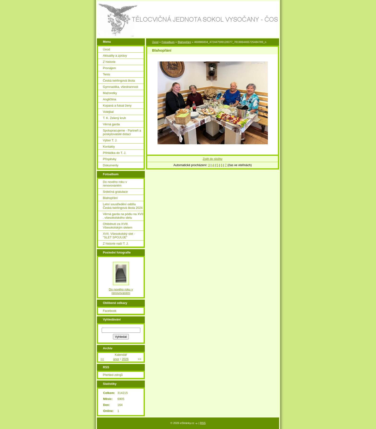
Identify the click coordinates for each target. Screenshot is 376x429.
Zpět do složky (213, 159)
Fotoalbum (168, 42)
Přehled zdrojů (113, 375)
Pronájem (109, 68)
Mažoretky (110, 93)
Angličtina (109, 99)
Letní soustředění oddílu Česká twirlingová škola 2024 (123, 206)
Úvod (155, 42)
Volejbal (108, 112)
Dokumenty (110, 165)
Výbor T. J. (110, 140)
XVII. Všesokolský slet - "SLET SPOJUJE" (119, 235)
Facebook (109, 311)
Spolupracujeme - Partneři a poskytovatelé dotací (122, 132)
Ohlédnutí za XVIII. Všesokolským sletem (117, 225)
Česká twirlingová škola (119, 80)
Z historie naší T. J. (116, 243)
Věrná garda (111, 124)
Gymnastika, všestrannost (120, 87)
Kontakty (109, 146)
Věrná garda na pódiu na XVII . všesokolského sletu (123, 215)
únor (116, 359)
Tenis (106, 74)
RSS (203, 423)
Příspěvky (109, 159)
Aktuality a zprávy (115, 55)
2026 (125, 359)
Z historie (109, 62)
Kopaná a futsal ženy (117, 105)
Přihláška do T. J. (114, 153)
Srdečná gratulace (115, 191)
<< (102, 359)
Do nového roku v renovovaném (115, 183)
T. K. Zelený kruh (114, 118)
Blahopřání (184, 42)
